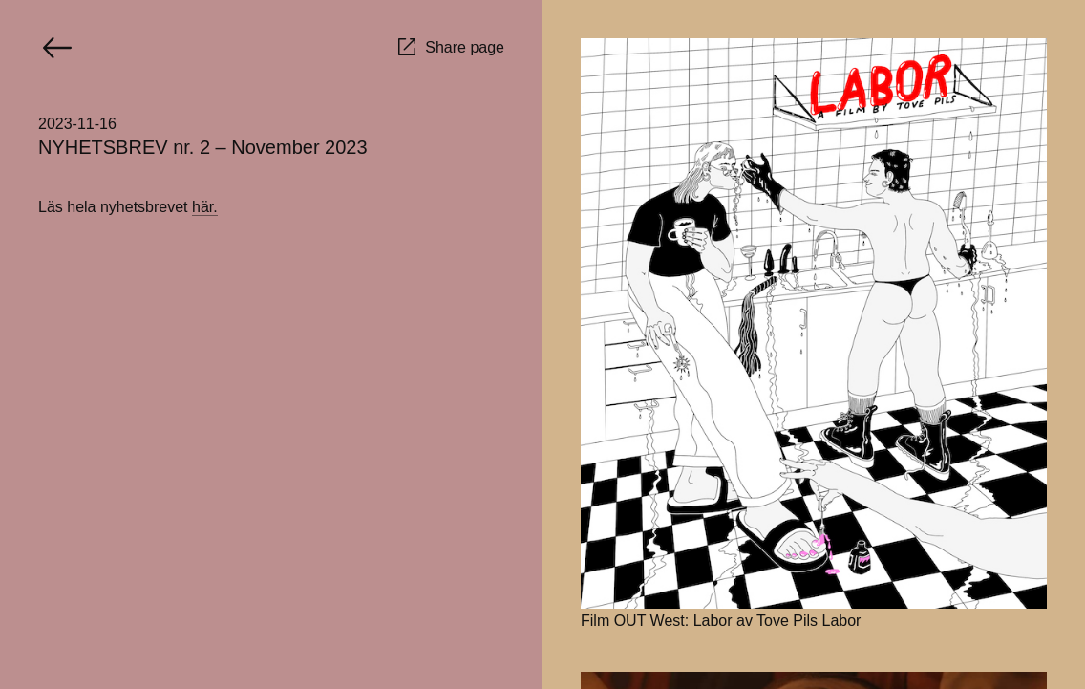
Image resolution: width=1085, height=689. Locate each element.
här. (205, 207)
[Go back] (57, 47)
